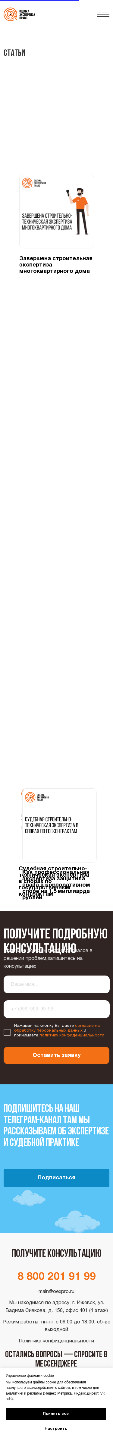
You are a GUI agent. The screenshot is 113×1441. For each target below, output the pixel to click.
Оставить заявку (57, 1055)
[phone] (57, 1009)
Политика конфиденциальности (56, 1341)
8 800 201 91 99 (56, 1277)
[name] (57, 984)
